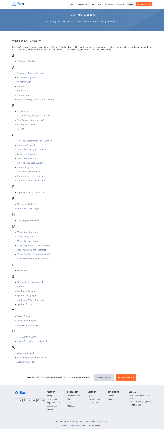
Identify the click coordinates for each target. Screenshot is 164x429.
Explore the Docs (104, 377)
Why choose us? (53, 402)
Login (130, 4)
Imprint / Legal (62, 421)
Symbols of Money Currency (30, 299)
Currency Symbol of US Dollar (31, 180)
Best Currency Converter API (31, 120)
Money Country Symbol (28, 232)
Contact (111, 395)
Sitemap (104, 421)
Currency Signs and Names (30, 176)
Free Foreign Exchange (28, 208)
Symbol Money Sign (26, 295)
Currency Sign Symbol (27, 167)
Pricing (70, 4)
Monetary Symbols (26, 236)
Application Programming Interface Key (35, 99)
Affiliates (109, 4)
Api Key (20, 86)
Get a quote (113, 399)
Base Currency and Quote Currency (34, 115)
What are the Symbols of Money (32, 357)
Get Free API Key (144, 4)
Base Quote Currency (27, 124)
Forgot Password (94, 399)
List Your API (52, 399)
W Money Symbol (25, 353)
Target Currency (25, 316)
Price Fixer (22, 270)
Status (121, 4)
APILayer (79, 425)
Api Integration (24, 95)
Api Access (22, 90)
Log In (90, 395)
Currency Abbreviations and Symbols (34, 140)
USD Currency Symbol (27, 336)
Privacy (73, 421)
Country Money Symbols (28, 158)
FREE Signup (93, 402)
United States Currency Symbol (32, 341)
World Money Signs (26, 361)
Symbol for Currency (27, 291)
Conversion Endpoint (27, 154)
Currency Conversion (27, 145)
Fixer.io (86, 377)
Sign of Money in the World (30, 282)
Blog (99, 4)
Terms (80, 421)
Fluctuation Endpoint (27, 204)
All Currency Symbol (26, 77)
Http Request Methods (28, 220)
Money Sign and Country (28, 240)
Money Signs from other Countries (33, 245)
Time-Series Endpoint (27, 320)
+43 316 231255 (135, 405)
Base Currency (24, 111)
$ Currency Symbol (26, 61)
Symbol (20, 286)
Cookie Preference (92, 421)
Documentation (82, 4)
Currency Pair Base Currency (31, 162)
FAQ (93, 4)
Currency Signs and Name (29, 171)
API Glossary (72, 406)
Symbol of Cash (24, 304)
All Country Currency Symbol (31, 72)
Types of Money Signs (27, 325)
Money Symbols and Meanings (31, 249)
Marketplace (52, 406)
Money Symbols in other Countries (33, 258)
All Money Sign (24, 81)
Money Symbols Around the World (33, 254)
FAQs (69, 402)
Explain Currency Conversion (30, 192)
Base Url (21, 128)
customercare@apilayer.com (140, 401)
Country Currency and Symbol (31, 149)
